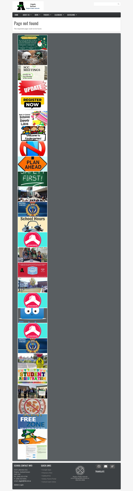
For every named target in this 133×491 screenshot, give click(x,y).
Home (16, 15)
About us (26, 15)
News (36, 15)
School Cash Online (49, 482)
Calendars (58, 15)
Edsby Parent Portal (49, 479)
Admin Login (19, 485)
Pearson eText (47, 473)
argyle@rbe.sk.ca (25, 481)
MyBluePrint (46, 476)
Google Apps (46, 470)
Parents (46, 15)
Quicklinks (71, 15)
